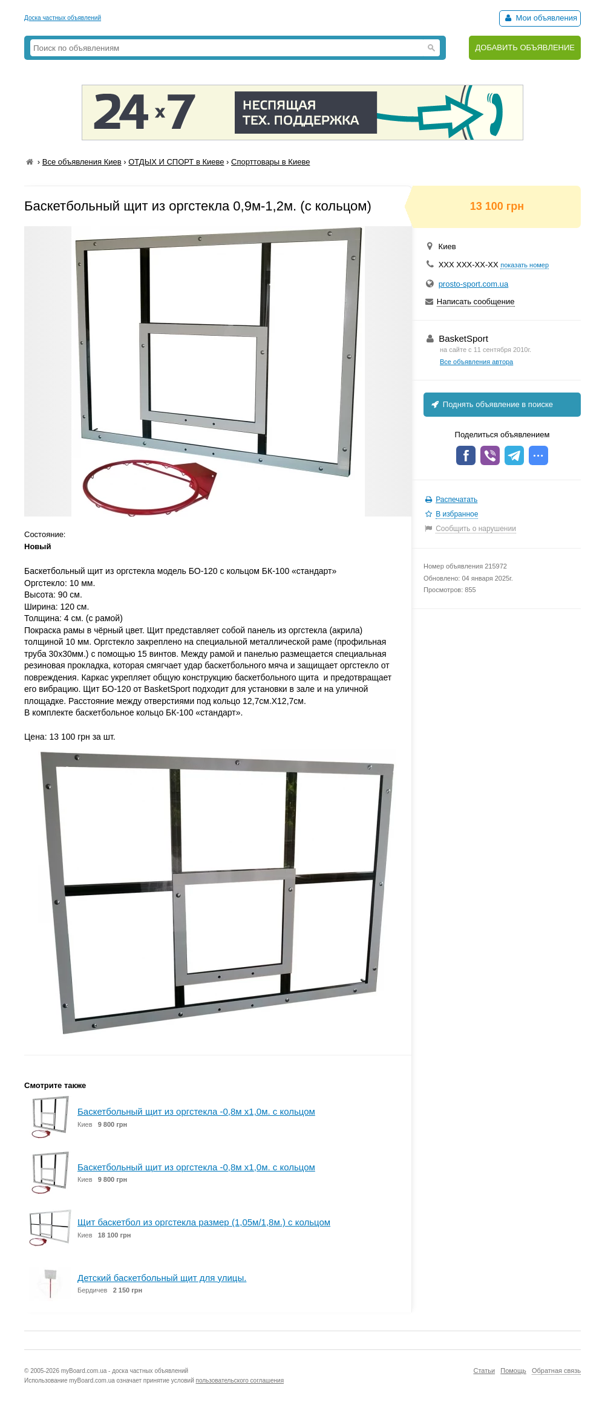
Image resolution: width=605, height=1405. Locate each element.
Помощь (513, 1370)
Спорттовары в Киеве (270, 161)
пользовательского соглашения (240, 1380)
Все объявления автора (476, 361)
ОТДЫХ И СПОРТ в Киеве (176, 161)
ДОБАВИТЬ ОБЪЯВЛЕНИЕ (525, 47)
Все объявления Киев (82, 161)
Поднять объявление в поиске (491, 404)
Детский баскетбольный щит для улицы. (161, 1278)
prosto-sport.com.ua (474, 283)
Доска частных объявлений (62, 18)
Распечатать (456, 499)
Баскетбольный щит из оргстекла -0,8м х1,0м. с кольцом (196, 1111)
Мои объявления (540, 17)
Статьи (484, 1370)
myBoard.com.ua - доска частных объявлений (124, 1371)
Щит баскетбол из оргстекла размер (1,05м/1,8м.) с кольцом (203, 1222)
